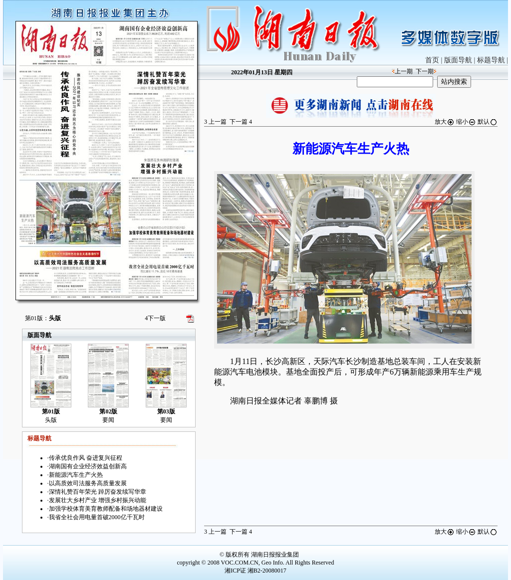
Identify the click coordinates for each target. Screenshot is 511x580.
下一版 (155, 318)
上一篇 (215, 121)
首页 (432, 60)
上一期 (404, 71)
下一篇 (241, 121)
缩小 (466, 121)
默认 (488, 121)
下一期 (425, 71)
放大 (445, 121)
